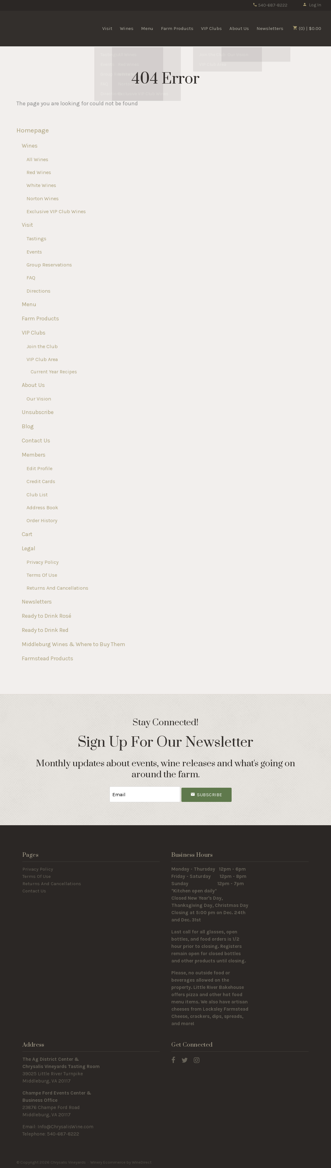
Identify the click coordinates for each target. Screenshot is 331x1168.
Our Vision (39, 399)
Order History (42, 520)
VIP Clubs (211, 28)
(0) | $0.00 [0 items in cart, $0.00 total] (307, 28)
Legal (28, 548)
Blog (28, 426)
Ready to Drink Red (45, 630)
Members (33, 454)
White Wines (41, 185)
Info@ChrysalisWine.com (65, 1126)
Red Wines (39, 172)
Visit (107, 28)
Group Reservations (49, 265)
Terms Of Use (42, 575)
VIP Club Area (42, 359)
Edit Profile (39, 468)
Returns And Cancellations (57, 588)
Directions (38, 291)
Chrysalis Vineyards (44, 28)
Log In (312, 5)
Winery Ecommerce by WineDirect (120, 1161)
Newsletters (270, 28)
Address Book (42, 508)
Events (34, 252)
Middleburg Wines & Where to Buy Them (73, 644)
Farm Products (177, 28)
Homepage (32, 130)
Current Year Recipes (54, 372)
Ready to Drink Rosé (46, 615)
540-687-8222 (270, 5)
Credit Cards (41, 481)
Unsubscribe (38, 412)
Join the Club (42, 346)
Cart (27, 534)
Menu (147, 28)
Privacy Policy (43, 562)
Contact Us (36, 440)
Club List (37, 495)
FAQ (31, 278)
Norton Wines (43, 198)
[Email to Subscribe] (144, 793)
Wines (126, 28)
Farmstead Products (47, 658)
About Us (239, 28)
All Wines (37, 159)
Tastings (36, 239)
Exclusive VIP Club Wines (56, 211)
